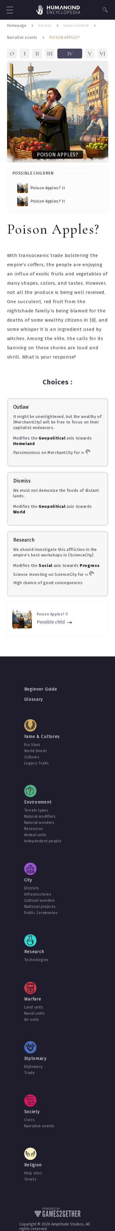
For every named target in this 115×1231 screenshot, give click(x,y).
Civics (29, 1120)
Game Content (76, 25)
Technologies (36, 960)
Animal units (35, 835)
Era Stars (32, 745)
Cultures (32, 757)
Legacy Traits (36, 763)
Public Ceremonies (41, 913)
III (49, 53)
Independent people (43, 841)
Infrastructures (38, 894)
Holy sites (33, 1173)
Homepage (17, 25)
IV (70, 53)
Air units (31, 1019)
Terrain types (36, 810)
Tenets (30, 1179)
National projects (40, 906)
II (37, 53)
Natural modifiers (40, 816)
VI (102, 53)
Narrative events (22, 37)
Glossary (33, 699)
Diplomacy (33, 1067)
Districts (31, 888)
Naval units (34, 1013)
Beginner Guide (40, 689)
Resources (33, 829)
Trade (29, 1073)
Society (45, 25)
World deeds (35, 751)
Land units (34, 1007)
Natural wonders (39, 822)
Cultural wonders (40, 900)
